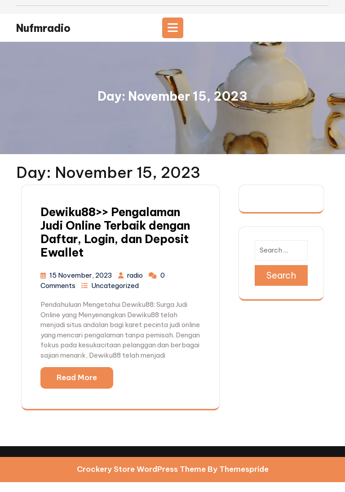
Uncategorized (115, 295)
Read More (77, 388)
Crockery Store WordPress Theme (141, 479)
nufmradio (43, 38)
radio (135, 285)
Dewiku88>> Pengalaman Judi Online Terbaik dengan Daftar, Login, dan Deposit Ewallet (115, 242)
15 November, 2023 (81, 285)
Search (281, 285)
